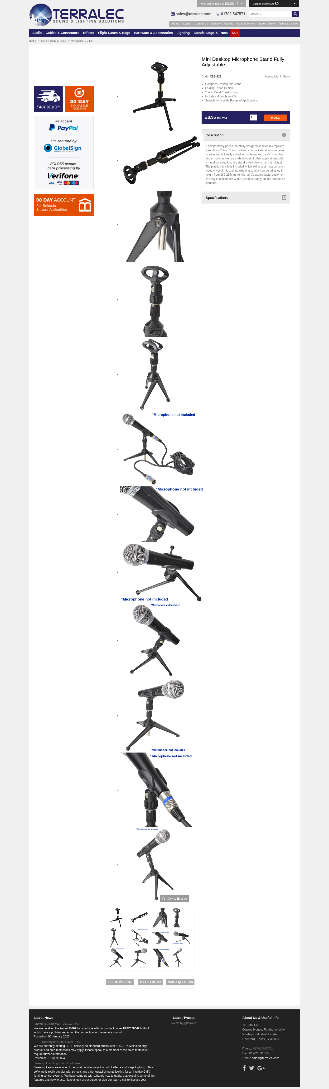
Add (275, 118)
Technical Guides (288, 23)
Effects (88, 33)
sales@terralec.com (194, 14)
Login (186, 23)
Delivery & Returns (222, 23)
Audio (37, 33)
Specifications (246, 197)
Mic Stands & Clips (81, 40)
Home (175, 23)
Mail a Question (180, 982)
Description (246, 135)
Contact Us (201, 23)
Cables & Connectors (62, 33)
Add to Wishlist (120, 982)
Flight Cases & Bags (114, 33)
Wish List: (206, 3)
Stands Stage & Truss (211, 33)
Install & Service (245, 23)
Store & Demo (266, 23)
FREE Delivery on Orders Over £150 (57, 1042)
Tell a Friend (150, 982)
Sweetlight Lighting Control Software (57, 1063)
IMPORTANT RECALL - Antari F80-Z (57, 1024)
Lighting (183, 33)
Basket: (257, 3)
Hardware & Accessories (153, 33)
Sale (235, 33)
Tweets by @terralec (183, 1023)
